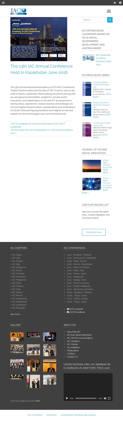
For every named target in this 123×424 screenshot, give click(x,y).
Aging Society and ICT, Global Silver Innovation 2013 (101, 105)
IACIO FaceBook (76, 312)
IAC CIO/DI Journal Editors (80, 338)
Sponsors (51, 415)
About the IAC (73, 332)
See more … (15, 314)
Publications (73, 350)
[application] (88, 387)
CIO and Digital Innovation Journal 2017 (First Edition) (107, 183)
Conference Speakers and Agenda (78, 415)
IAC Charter (72, 344)
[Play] (67, 398)
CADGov (71, 353)
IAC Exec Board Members (79, 335)
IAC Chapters (73, 341)
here (38, 401)
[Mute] (105, 398)
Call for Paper (34, 415)
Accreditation (73, 347)
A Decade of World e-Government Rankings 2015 (101, 84)
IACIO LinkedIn (75, 309)
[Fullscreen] (109, 398)
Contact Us (72, 357)
